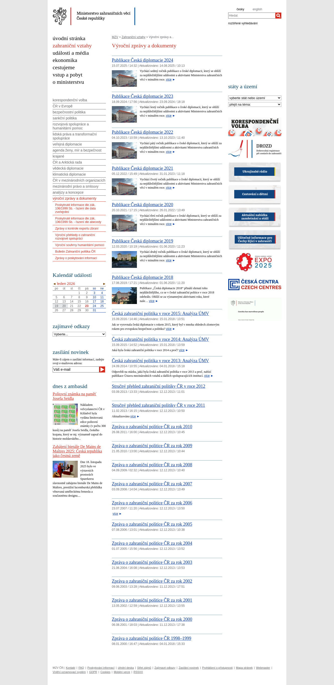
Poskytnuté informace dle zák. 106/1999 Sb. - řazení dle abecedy (78, 220)
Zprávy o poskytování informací (76, 258)
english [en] (257, 9)
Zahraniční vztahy (133, 37)
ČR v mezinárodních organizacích (79, 180)
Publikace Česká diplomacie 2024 (142, 60)
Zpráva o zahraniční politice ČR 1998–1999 (151, 638)
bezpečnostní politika (69, 112)
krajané (58, 156)
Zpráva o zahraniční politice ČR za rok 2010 (152, 426)
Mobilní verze (122, 671)
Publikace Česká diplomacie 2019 (142, 241)
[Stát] (254, 98)
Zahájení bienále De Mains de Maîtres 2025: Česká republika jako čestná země (77, 451)
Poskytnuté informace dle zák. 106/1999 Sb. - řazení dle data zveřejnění (75, 208)
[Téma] (254, 104)
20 (64, 306)
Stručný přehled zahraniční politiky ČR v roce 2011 (158, 405)
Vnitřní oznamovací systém (69, 671)
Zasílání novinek (189, 667)
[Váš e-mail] (76, 369)
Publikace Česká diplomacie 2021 (142, 168)
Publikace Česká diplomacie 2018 (142, 277)
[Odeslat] (102, 369)
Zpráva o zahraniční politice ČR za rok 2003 (152, 562)
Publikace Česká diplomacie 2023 (142, 96)
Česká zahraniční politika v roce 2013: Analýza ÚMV (160, 360)
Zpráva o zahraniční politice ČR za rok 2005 (152, 524)
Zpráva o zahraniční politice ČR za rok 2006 (152, 502)
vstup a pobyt (67, 74)
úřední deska (126, 667)
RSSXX (138, 671)
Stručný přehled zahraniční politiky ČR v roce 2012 (158, 386)
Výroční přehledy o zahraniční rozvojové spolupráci (75, 236)
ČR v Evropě (62, 106)
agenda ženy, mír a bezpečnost (77, 150)
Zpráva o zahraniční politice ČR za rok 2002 (152, 581)
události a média (71, 53)
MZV (115, 37)
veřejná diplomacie (67, 144)
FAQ (81, 667)
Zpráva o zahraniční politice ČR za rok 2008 (152, 464)
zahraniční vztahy (72, 45)
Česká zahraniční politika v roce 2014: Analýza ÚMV (160, 339)
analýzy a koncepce (68, 192)
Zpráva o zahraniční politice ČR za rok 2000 (152, 619)
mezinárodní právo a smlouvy (76, 186)
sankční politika (65, 118)
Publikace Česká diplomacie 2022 (142, 132)
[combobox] (251, 16)
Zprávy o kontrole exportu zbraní (77, 228)
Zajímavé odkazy (164, 667)
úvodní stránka (69, 38)
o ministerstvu (68, 82)
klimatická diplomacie (69, 174)
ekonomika (65, 60)
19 (56, 306)
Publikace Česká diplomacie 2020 (142, 204)
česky (240, 9)
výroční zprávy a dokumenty (74, 198)
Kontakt (70, 667)
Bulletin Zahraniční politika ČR (75, 251)
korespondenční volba (70, 100)
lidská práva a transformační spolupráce (75, 136)
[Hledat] (278, 16)
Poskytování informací (101, 667)
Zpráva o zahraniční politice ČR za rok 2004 (152, 543)
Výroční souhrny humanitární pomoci (79, 245)
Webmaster (263, 667)
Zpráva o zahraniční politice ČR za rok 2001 (152, 600)
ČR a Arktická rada (67, 162)
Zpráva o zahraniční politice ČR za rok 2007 (152, 483)
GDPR (93, 671)
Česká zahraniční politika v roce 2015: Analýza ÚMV (160, 313)
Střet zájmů (144, 667)
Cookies (106, 671)
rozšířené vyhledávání (243, 23)
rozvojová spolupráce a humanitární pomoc (71, 126)
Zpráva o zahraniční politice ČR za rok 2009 (152, 445)
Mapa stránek (244, 667)
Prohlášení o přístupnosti (217, 667)
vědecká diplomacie (68, 168)
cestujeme (64, 67)
